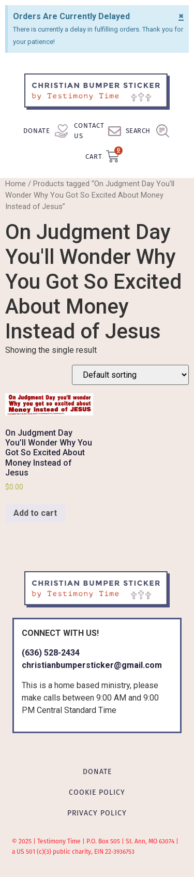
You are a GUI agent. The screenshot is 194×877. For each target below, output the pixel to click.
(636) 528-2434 (51, 653)
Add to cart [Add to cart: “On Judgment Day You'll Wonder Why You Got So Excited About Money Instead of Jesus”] (35, 513)
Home (15, 183)
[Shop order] (130, 375)
